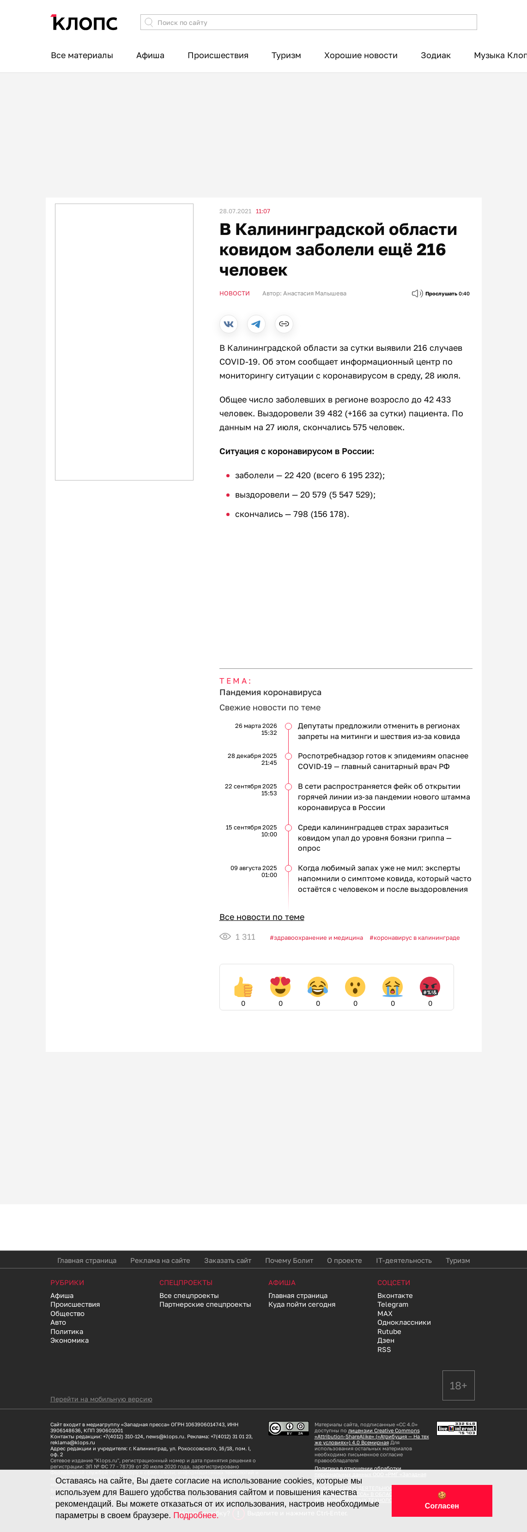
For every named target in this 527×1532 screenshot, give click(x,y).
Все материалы (82, 55)
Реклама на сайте (160, 1260)
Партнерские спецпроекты (205, 1304)
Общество (67, 1313)
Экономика (69, 1340)
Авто (58, 1322)
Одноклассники (404, 1322)
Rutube (389, 1331)
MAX (385, 1313)
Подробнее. (195, 1515)
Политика (66, 1331)
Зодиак (436, 55)
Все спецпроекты (189, 1295)
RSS (384, 1349)
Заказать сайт (227, 1260)
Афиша (150, 55)
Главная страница (86, 1260)
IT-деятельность (404, 1260)
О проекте (344, 1260)
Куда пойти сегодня (302, 1304)
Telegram (392, 1304)
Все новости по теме (261, 917)
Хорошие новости (361, 55)
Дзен (385, 1340)
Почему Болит (289, 1260)
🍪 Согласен (442, 1500)
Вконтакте (395, 1295)
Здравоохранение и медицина (318, 937)
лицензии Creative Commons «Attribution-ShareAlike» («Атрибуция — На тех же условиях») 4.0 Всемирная (372, 1436)
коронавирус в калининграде (417, 937)
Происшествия (218, 55)
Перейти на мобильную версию (101, 1399)
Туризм (286, 55)
